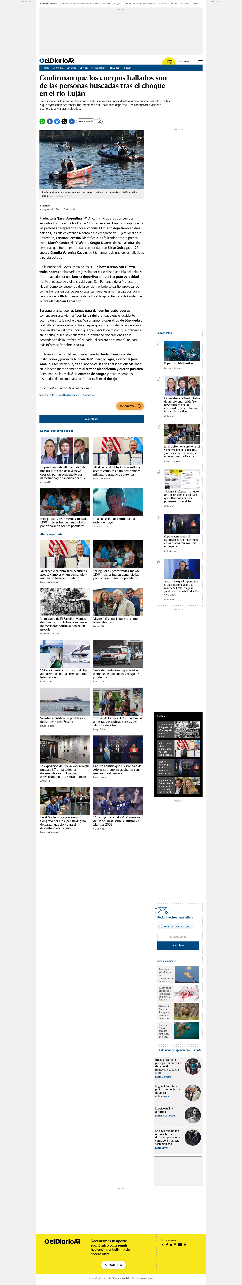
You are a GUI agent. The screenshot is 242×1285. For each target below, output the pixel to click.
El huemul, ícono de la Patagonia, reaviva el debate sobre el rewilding (165, 1012)
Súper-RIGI (64, 4)
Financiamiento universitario (136, 4)
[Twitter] (64, 121)
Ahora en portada (51, 534)
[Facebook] (50, 121)
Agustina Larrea (101, 526)
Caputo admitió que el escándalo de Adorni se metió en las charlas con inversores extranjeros (117, 769)
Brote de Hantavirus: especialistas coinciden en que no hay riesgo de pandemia (116, 674)
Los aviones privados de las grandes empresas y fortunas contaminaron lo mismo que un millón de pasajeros (166, 993)
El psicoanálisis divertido (178, 363)
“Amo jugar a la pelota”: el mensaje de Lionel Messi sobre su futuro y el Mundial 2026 (116, 821)
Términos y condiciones (142, 1278)
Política (46, 67)
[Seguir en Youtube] (180, 1244)
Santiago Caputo (119, 4)
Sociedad (71, 67)
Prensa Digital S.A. (97, 1278)
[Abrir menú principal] (200, 60)
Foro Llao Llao (74, 4)
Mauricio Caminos (102, 478)
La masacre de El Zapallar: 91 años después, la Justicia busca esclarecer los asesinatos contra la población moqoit (166, 730)
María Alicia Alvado (49, 633)
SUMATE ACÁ (113, 1265)
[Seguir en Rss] (185, 1244)
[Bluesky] (57, 121)
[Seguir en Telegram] (170, 1244)
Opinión (83, 67)
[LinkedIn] (72, 121)
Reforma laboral (154, 4)
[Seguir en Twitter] (162, 1244)
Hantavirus (165, 4)
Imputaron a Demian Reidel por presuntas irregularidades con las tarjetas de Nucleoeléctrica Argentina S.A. (166, 786)
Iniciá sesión (184, 61)
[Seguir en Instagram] (175, 1244)
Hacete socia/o (169, 62)
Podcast (127, 67)
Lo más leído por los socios (56, 430)
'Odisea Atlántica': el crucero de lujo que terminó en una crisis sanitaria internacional (64, 674)
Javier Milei (85, 4)
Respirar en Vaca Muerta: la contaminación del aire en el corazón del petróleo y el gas (166, 975)
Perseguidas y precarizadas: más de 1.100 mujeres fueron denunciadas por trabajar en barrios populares (63, 522)
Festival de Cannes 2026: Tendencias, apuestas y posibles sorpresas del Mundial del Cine (118, 722)
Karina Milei (94, 4)
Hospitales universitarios (180, 4)
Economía (58, 67)
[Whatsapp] (42, 121)
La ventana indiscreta (198, 4)
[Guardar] (100, 121)
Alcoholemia (89, 395)
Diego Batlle (99, 729)
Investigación (98, 67)
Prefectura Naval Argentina (65, 395)
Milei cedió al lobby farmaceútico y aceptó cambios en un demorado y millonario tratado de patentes (116, 471)
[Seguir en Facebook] (167, 1244)
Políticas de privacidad (119, 1278)
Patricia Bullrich (105, 4)
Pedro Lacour (100, 777)
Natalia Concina (100, 681)
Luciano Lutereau (172, 368)
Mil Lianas (114, 67)
